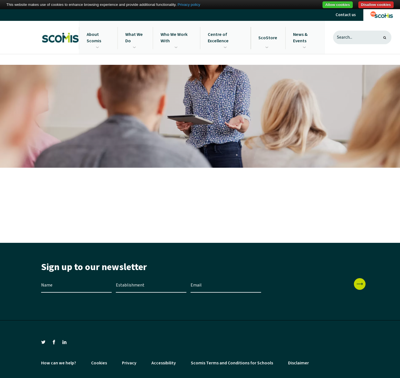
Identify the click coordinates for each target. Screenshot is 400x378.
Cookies (99, 362)
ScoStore (268, 37)
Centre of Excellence (218, 37)
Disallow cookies (376, 5)
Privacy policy (189, 5)
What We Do (134, 37)
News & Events (300, 37)
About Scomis (94, 37)
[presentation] (307, 288)
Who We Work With (174, 37)
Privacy (129, 362)
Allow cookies (337, 5)
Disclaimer (298, 362)
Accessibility (163, 362)
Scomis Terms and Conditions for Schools (232, 362)
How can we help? (58, 362)
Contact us (346, 15)
